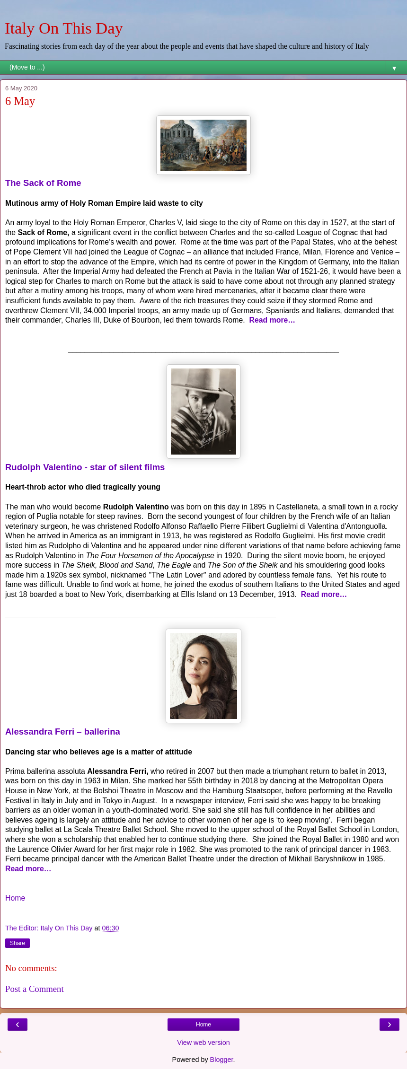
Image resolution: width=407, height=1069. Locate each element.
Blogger (221, 1059)
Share (17, 943)
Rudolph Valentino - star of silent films (85, 467)
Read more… (272, 320)
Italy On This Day (64, 28)
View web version (203, 1042)
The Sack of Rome (43, 183)
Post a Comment (34, 989)
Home (15, 898)
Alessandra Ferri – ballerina (62, 731)
